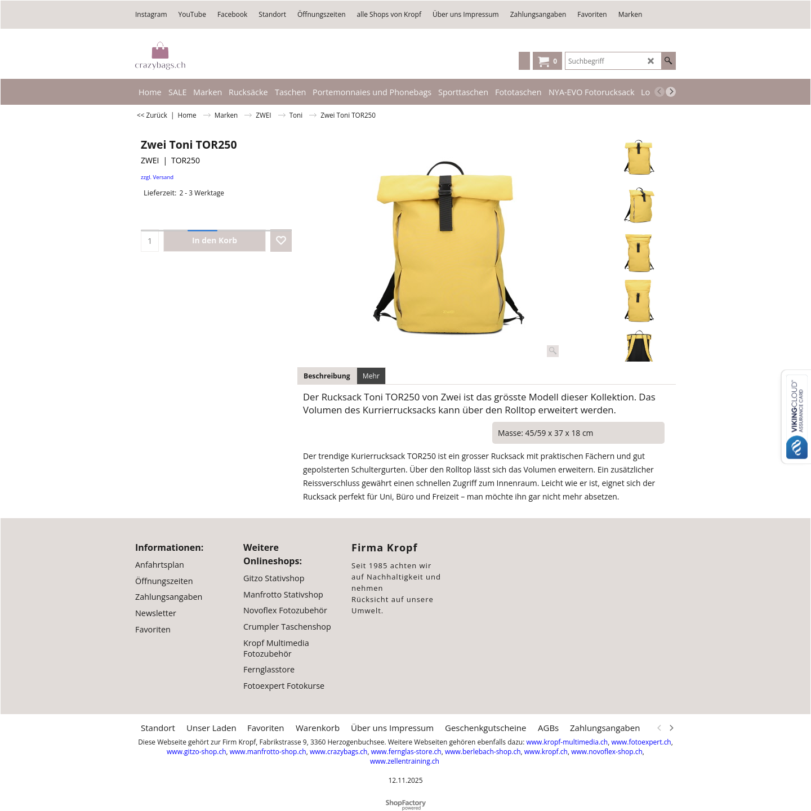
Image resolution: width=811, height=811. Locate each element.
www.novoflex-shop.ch (607, 751)
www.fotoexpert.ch (641, 742)
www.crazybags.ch (339, 751)
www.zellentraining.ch (404, 761)
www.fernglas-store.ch (406, 751)
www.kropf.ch (546, 751)
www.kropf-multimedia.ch (567, 742)
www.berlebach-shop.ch (483, 751)
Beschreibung (327, 376)
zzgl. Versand (157, 177)
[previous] (659, 92)
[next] (671, 92)
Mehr (371, 376)
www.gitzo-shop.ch (196, 751)
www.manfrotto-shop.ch (268, 751)
